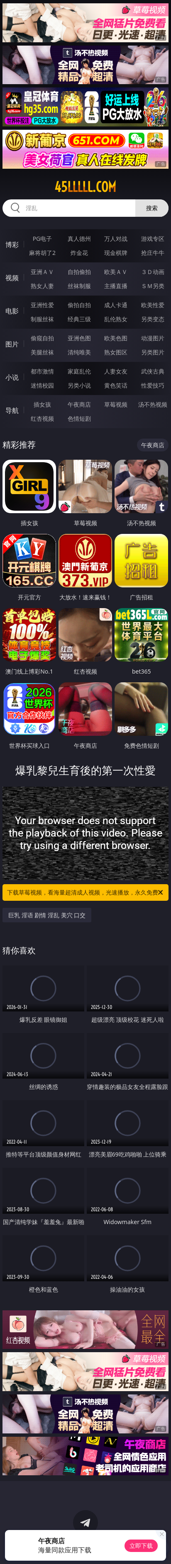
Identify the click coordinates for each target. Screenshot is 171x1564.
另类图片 (152, 352)
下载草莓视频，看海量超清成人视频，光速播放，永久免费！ (85, 892)
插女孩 (42, 404)
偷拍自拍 (79, 305)
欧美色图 (115, 338)
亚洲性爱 (42, 305)
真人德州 (79, 238)
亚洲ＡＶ (42, 272)
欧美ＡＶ (115, 272)
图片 (12, 344)
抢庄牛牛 (152, 253)
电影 (12, 310)
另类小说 (79, 385)
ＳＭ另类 (152, 286)
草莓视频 (115, 404)
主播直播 (115, 286)
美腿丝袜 (42, 352)
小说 (12, 377)
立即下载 (141, 1545)
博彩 (12, 244)
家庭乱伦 (79, 371)
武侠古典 (152, 371)
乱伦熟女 (115, 319)
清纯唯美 (79, 352)
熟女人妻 (42, 286)
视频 (12, 277)
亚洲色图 (79, 338)
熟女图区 (115, 352)
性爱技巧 (152, 385)
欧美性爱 (152, 305)
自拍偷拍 (79, 272)
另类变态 (152, 319)
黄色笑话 (115, 385)
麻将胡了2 (42, 253)
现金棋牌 (115, 253)
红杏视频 (42, 418)
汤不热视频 (152, 404)
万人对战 (115, 238)
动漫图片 (152, 338)
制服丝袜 (42, 319)
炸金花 (79, 253)
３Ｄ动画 (152, 272)
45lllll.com (85, 187)
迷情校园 (42, 385)
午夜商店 (79, 404)
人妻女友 (115, 371)
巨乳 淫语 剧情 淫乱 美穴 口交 (47, 915)
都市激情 (42, 371)
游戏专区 (152, 238)
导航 (12, 410)
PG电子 (42, 238)
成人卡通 (115, 305)
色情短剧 (79, 418)
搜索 (152, 208)
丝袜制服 (79, 286)
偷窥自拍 (42, 338)
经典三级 (79, 319)
